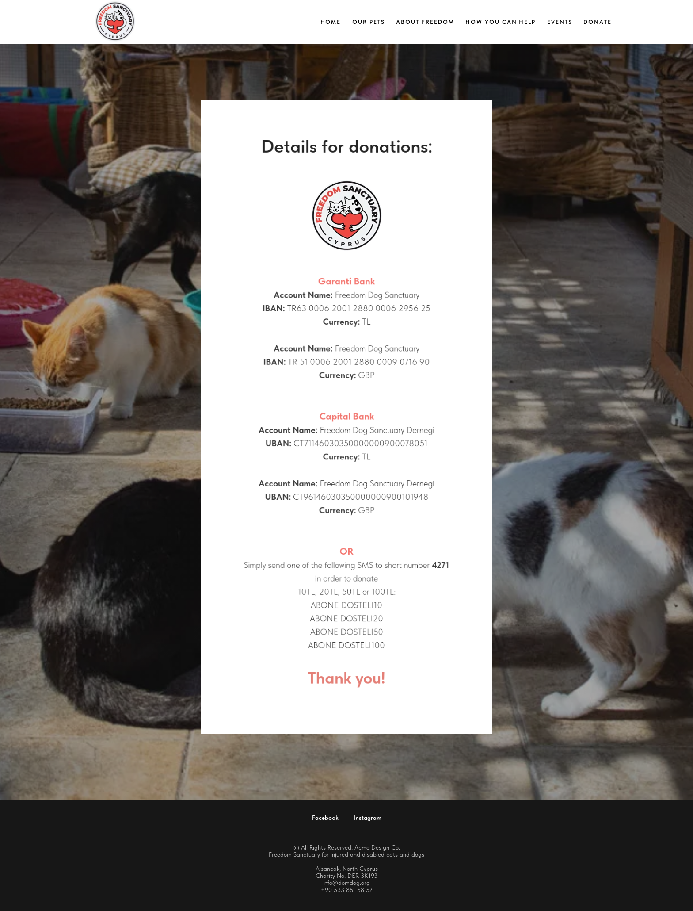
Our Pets (368, 22)
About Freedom (425, 22)
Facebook (325, 817)
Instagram (367, 817)
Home (330, 22)
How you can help (500, 22)
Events (559, 22)
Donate (597, 22)
